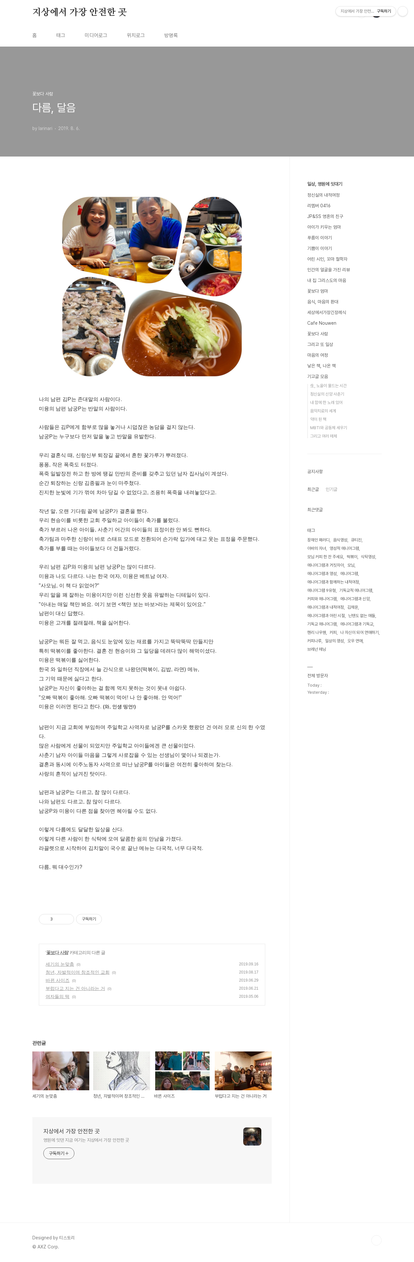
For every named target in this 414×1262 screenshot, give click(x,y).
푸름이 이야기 (319, 237)
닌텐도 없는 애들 (361, 615)
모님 (350, 565)
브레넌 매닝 (316, 649)
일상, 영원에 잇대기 (324, 184)
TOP (376, 1240)
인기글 (331, 489)
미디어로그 (96, 35)
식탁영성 (368, 556)
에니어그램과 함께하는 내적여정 (333, 582)
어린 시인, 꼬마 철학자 (327, 259)
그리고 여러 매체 (323, 436)
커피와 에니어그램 (322, 598)
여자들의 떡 (58, 996)
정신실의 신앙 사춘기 (327, 394)
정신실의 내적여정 (323, 195)
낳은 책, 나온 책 (321, 365)
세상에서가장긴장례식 (326, 312)
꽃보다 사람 (57, 952)
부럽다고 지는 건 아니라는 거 (75, 988)
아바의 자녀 (316, 548)
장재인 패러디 (318, 540)
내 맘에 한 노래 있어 (326, 402)
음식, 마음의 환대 (322, 301)
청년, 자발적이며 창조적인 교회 (78, 972)
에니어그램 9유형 (321, 590)
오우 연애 (355, 640)
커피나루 (314, 640)
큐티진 (356, 540)
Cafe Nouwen (321, 323)
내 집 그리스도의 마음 (326, 280)
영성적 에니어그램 (344, 548)
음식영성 (340, 540)
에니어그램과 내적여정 (325, 607)
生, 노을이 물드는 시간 (328, 385)
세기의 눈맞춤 (60, 964)
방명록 (171, 35)
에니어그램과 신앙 (355, 598)
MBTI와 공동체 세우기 (328, 427)
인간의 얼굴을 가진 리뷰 (328, 269)
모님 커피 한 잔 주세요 (325, 556)
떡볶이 (352, 556)
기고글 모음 (317, 376)
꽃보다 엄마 (317, 291)
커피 (333, 632)
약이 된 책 (318, 419)
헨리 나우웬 (316, 632)
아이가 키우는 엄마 (324, 227)
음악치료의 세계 (323, 410)
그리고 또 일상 (320, 344)
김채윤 (352, 607)
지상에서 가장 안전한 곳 (79, 12)
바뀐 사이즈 (58, 980)
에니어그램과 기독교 (356, 624)
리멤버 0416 (319, 205)
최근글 (313, 489)
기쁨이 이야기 (319, 248)
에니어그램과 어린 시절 (326, 615)
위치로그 (136, 35)
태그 (60, 35)
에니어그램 (349, 573)
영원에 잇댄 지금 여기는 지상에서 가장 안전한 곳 (86, 1140)
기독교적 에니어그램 (355, 590)
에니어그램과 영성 (322, 573)
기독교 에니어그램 (322, 624)
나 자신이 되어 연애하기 (359, 632)
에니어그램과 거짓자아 (325, 565)
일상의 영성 (334, 640)
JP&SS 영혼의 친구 (325, 216)
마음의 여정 (317, 355)
